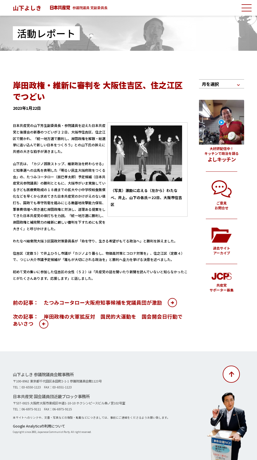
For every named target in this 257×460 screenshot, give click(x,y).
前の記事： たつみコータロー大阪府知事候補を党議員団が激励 (87, 302)
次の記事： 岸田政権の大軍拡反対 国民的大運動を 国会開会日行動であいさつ (98, 320)
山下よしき (28, 7)
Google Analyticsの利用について (33, 425)
